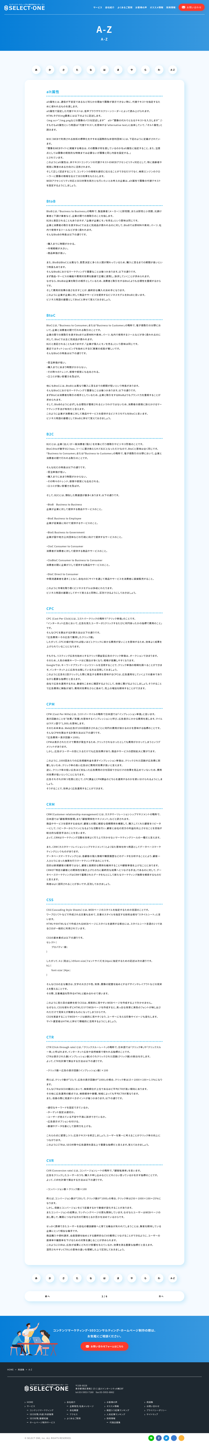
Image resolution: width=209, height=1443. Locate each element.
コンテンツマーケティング (41, 1410)
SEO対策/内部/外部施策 (42, 1414)
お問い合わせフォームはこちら (104, 1346)
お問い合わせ (153, 1406)
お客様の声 (141, 7)
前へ (47, 1296)
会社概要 (74, 1410)
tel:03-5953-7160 (84, 1392)
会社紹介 (110, 7)
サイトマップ (152, 1414)
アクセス (74, 1414)
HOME (30, 1402)
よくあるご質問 (125, 7)
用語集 (150, 1402)
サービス (97, 7)
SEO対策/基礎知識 (39, 1418)
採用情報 (171, 7)
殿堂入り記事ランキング (118, 1410)
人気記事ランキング (116, 1414)
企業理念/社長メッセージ (82, 1406)
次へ (161, 1296)
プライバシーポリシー (157, 1410)
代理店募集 (115, 1422)
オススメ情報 (156, 7)
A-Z (173, 69)
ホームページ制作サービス (42, 1422)
